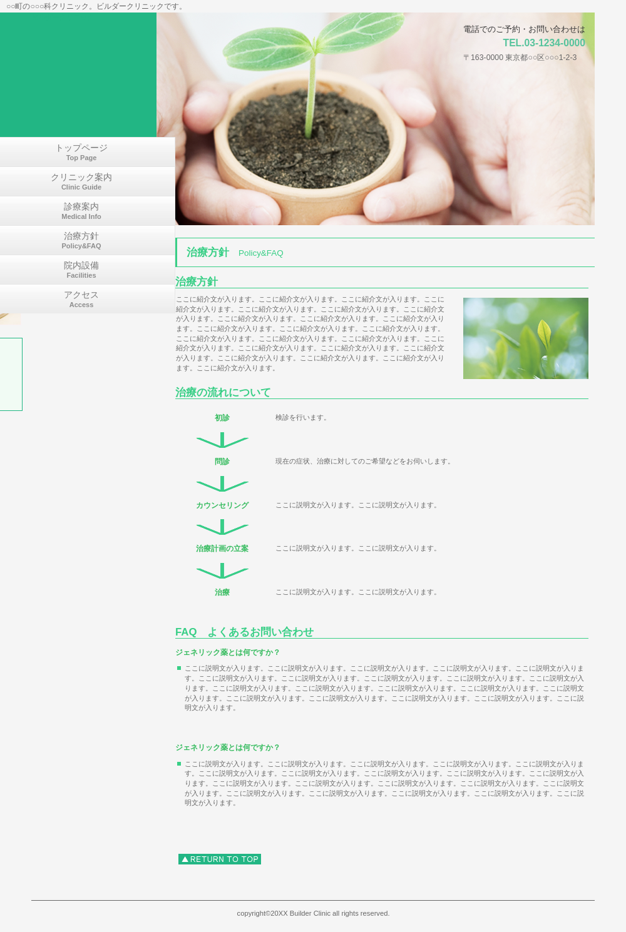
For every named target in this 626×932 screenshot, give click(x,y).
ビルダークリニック (63, 17)
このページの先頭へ (219, 859)
